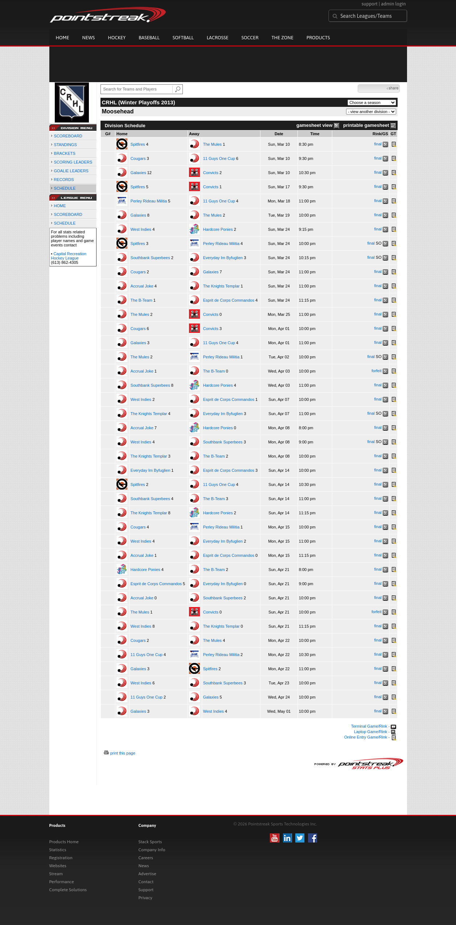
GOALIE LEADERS (71, 171)
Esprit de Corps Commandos (228, 300)
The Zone (282, 37)
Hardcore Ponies (218, 229)
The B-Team (141, 300)
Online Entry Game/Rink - (370, 737)
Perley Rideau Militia (149, 201)
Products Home (64, 841)
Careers (146, 857)
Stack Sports (150, 841)
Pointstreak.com (107, 15)
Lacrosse (218, 37)
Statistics (57, 849)
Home (62, 37)
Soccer (250, 37)
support (370, 4)
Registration (61, 857)
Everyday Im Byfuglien (223, 258)
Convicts (210, 172)
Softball (183, 37)
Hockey (117, 37)
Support (146, 889)
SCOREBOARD (68, 136)
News (88, 37)
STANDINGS (65, 144)
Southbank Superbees (150, 258)
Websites (57, 865)
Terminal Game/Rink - (373, 726)
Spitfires (138, 144)
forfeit (376, 371)
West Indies (141, 229)
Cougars (138, 158)
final (378, 144)
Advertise (147, 873)
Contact (146, 881)
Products (318, 37)
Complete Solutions (68, 889)
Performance (61, 881)
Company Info (152, 849)
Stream (56, 873)
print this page (122, 753)
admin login (393, 4)
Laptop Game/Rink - (375, 731)
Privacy (145, 897)
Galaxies (138, 172)
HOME (60, 206)
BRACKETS (64, 153)
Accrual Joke (142, 286)
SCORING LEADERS (73, 162)
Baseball (149, 37)
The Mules (212, 144)
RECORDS (64, 179)
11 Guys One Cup (219, 158)
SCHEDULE (65, 188)
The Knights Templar (221, 286)
